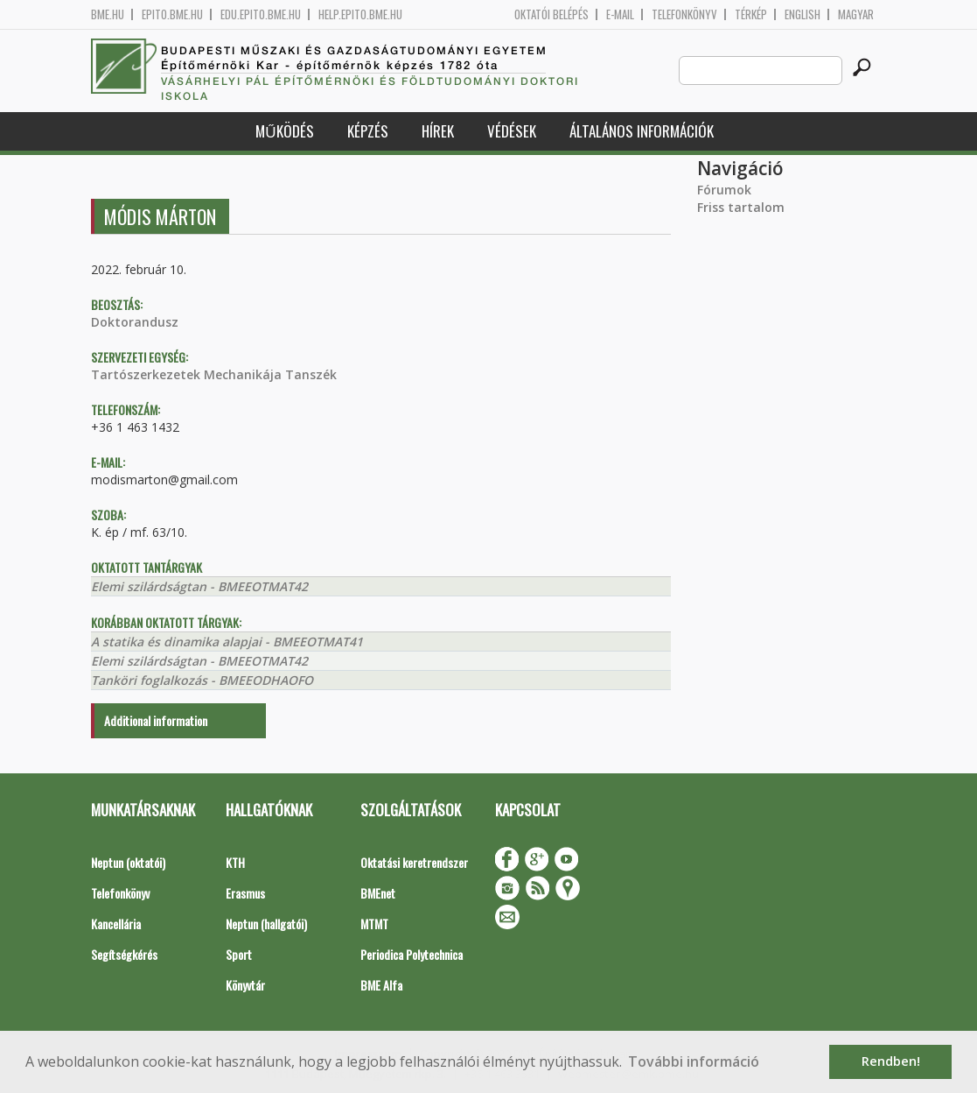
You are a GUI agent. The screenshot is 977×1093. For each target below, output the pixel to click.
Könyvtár (245, 985)
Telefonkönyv (684, 14)
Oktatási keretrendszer (414, 862)
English (802, 14)
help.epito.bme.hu (360, 14)
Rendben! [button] (891, 1061)
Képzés (367, 131)
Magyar (856, 14)
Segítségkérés (124, 954)
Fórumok (724, 189)
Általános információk (641, 131)
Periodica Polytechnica (411, 954)
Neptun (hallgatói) (266, 923)
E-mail (620, 14)
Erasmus (245, 893)
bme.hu (107, 14)
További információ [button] (693, 1061)
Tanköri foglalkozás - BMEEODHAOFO (202, 680)
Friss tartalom (741, 207)
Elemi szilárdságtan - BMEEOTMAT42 (199, 586)
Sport (239, 954)
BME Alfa (381, 985)
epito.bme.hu (172, 14)
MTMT (374, 923)
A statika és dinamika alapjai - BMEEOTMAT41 (227, 641)
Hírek (438, 131)
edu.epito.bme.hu (260, 14)
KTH (235, 862)
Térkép (751, 14)
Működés (284, 131)
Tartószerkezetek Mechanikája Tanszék (214, 374)
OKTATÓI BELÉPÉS (551, 14)
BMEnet (377, 893)
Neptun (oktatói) (128, 862)
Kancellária (116, 923)
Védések (511, 131)
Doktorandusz (134, 322)
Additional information (155, 720)
